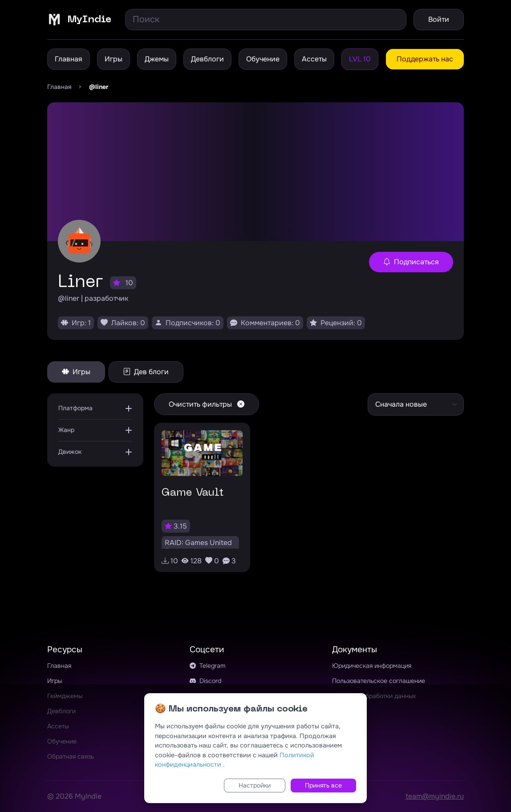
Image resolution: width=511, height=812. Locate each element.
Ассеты (314, 59)
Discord (205, 681)
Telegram (208, 666)
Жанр (66, 430)
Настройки (255, 785)
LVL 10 (360, 59)
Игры (113, 59)
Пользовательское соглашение (378, 681)
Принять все (323, 785)
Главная (68, 59)
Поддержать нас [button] (425, 59)
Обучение (263, 59)
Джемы (157, 59)
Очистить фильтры (206, 404)
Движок (69, 452)
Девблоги (207, 59)
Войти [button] (438, 19)
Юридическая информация (371, 666)
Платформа (75, 408)
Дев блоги (146, 371)
